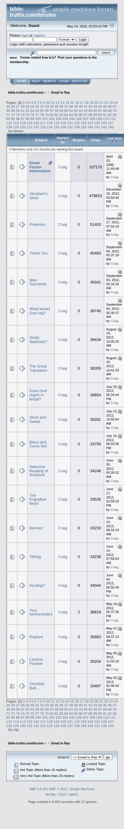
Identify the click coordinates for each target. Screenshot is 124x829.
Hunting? (37, 585)
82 (61, 115)
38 (71, 106)
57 (52, 110)
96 (18, 119)
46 (110, 106)
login (25, 35)
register (39, 35)
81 (56, 115)
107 (85, 119)
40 (81, 106)
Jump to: (64, 757)
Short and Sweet (37, 419)
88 (90, 115)
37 (66, 106)
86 (81, 115)
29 (27, 106)
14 (67, 102)
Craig (62, 167)
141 (97, 127)
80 (52, 115)
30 (32, 106)
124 (90, 123)
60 (66, 110)
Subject (41, 140)
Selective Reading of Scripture (38, 470)
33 (47, 106)
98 (27, 119)
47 (115, 106)
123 (83, 123)
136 (63, 127)
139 (83, 127)
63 (81, 110)
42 (90, 106)
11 (53, 102)
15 (72, 102)
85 (76, 115)
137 (70, 127)
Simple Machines (82, 789)
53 (32, 110)
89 (95, 115)
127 (111, 123)
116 (36, 123)
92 (110, 115)
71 (8, 115)
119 (56, 123)
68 (105, 110)
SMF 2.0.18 (37, 789)
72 (13, 115)
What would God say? (39, 311)
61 (71, 110)
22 (106, 102)
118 (49, 123)
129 (16, 127)
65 (90, 110)
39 (76, 106)
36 (61, 106)
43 (95, 106)
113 (16, 123)
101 (45, 119)
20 (96, 102)
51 (23, 110)
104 (65, 119)
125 (97, 123)
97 (23, 119)
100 (38, 119)
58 (56, 110)
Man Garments (37, 282)
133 (43, 127)
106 (78, 119)
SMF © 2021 (58, 789)
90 (100, 115)
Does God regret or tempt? (38, 394)
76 (32, 115)
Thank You (38, 253)
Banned (36, 528)
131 (29, 127)
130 (22, 127)
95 (13, 119)
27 (18, 106)
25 (8, 106)
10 (48, 102)
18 (87, 102)
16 (77, 102)
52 (27, 110)
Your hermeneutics (40, 612)
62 (76, 110)
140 (90, 127)
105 (72, 119)
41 (85, 106)
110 (106, 119)
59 (61, 110)
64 (85, 110)
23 (111, 102)
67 (100, 110)
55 (42, 110)
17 (82, 102)
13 (62, 102)
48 (8, 110)
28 (23, 106)
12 (58, 102)
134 (49, 127)
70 (115, 110)
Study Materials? (38, 339)
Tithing (35, 556)
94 (8, 119)
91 (105, 115)
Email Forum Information (40, 167)
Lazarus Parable (36, 661)
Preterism (37, 224)
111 (112, 119)
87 (85, 115)
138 (77, 127)
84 (71, 115)
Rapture (36, 637)
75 (27, 115)
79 (47, 115)
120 (63, 123)
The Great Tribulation (38, 368)
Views (96, 140)
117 (43, 123)
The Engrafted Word (37, 499)
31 (37, 106)
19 (91, 102)
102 (52, 119)
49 (13, 110)
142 (104, 127)
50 (18, 110)
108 (92, 119)
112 (9, 123)
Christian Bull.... (37, 686)
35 (56, 106)
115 (29, 123)
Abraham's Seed (38, 195)
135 (56, 127)
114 (22, 123)
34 (52, 106)
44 (100, 106)
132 (36, 127)
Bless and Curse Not (38, 444)
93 (115, 115)
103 (58, 119)
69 (110, 110)
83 (66, 115)
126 (104, 123)
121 (70, 123)
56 (47, 110)
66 (95, 110)
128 (9, 127)
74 (23, 115)
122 (77, 123)
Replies (78, 140)
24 (116, 102)
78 (42, 115)
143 (111, 127)
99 (32, 119)
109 (99, 119)
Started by (63, 140)
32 (42, 106)
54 (37, 110)
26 (13, 106)
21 (101, 102)
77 (37, 115)
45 (105, 106)
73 (18, 115)
